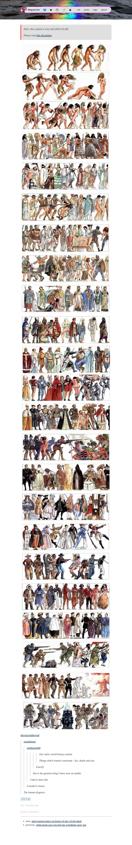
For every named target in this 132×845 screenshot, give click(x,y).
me (78, 9)
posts (86, 9)
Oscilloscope (32, 805)
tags (95, 9)
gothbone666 (33, 747)
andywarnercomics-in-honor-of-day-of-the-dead (56, 821)
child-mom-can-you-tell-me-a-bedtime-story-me (61, 824)
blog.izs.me (34, 9)
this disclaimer (44, 35)
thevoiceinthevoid (30, 735)
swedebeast (29, 741)
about (104, 9)
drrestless (34, 811)
